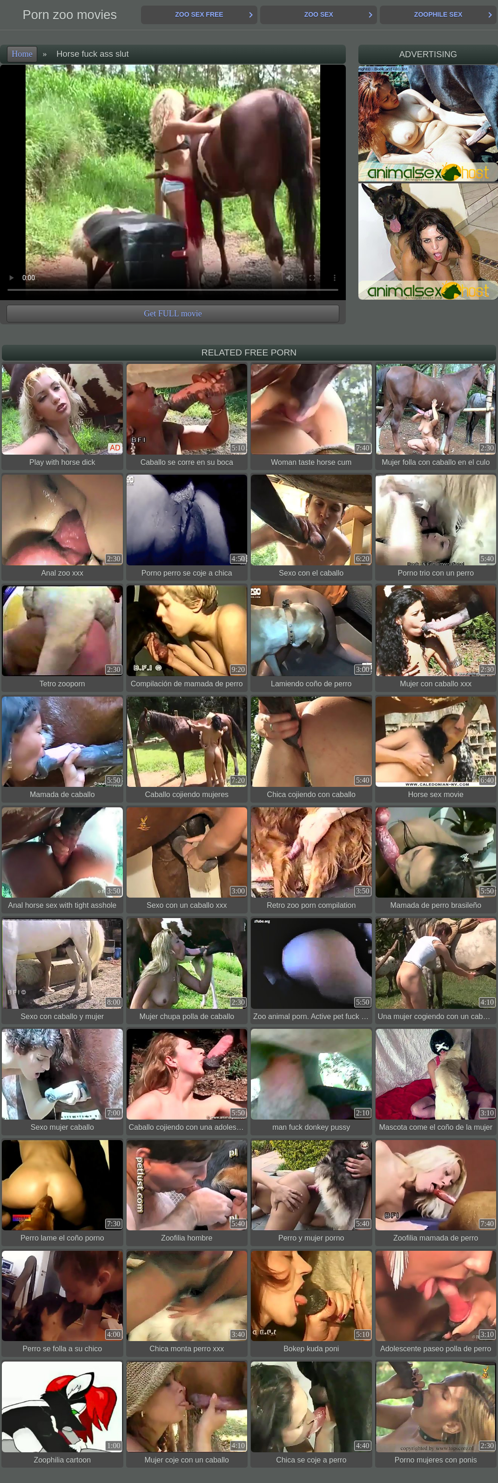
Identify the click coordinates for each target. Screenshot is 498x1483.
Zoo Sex (318, 14)
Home (22, 54)
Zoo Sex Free (199, 14)
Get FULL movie (173, 313)
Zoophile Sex (438, 14)
